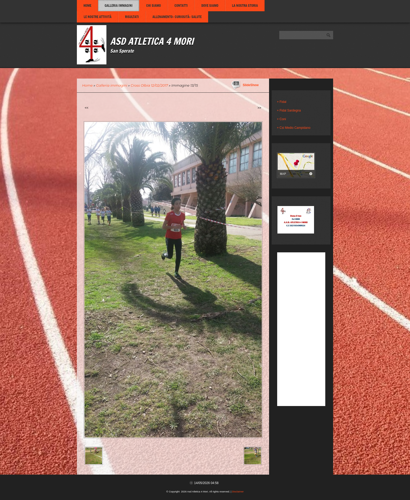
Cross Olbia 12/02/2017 (149, 85)
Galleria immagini (119, 5)
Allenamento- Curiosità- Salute (177, 16)
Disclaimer (238, 491)
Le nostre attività (97, 16)
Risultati (132, 16)
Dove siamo (209, 5)
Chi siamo (153, 5)
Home (87, 5)
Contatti (181, 5)
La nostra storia (245, 5)
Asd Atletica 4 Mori (151, 41)
